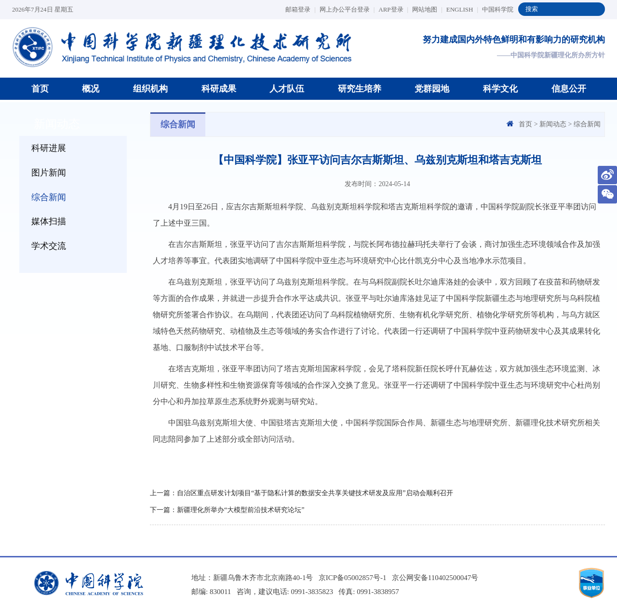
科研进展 (48, 148)
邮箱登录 (300, 9)
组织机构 (150, 89)
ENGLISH (462, 9)
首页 (40, 89)
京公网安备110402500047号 (435, 578)
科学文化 (500, 89)
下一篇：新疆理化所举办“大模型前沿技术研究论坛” (227, 510)
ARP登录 (393, 9)
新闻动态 (552, 124)
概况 (90, 89)
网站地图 (427, 9)
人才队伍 (286, 89)
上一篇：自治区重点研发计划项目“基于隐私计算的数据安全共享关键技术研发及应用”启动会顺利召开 (301, 493)
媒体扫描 (48, 221)
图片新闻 (48, 172)
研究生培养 (359, 89)
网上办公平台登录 (347, 9)
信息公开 (568, 89)
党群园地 (432, 89)
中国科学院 (497, 9)
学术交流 (48, 246)
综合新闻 (48, 197)
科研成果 (218, 89)
